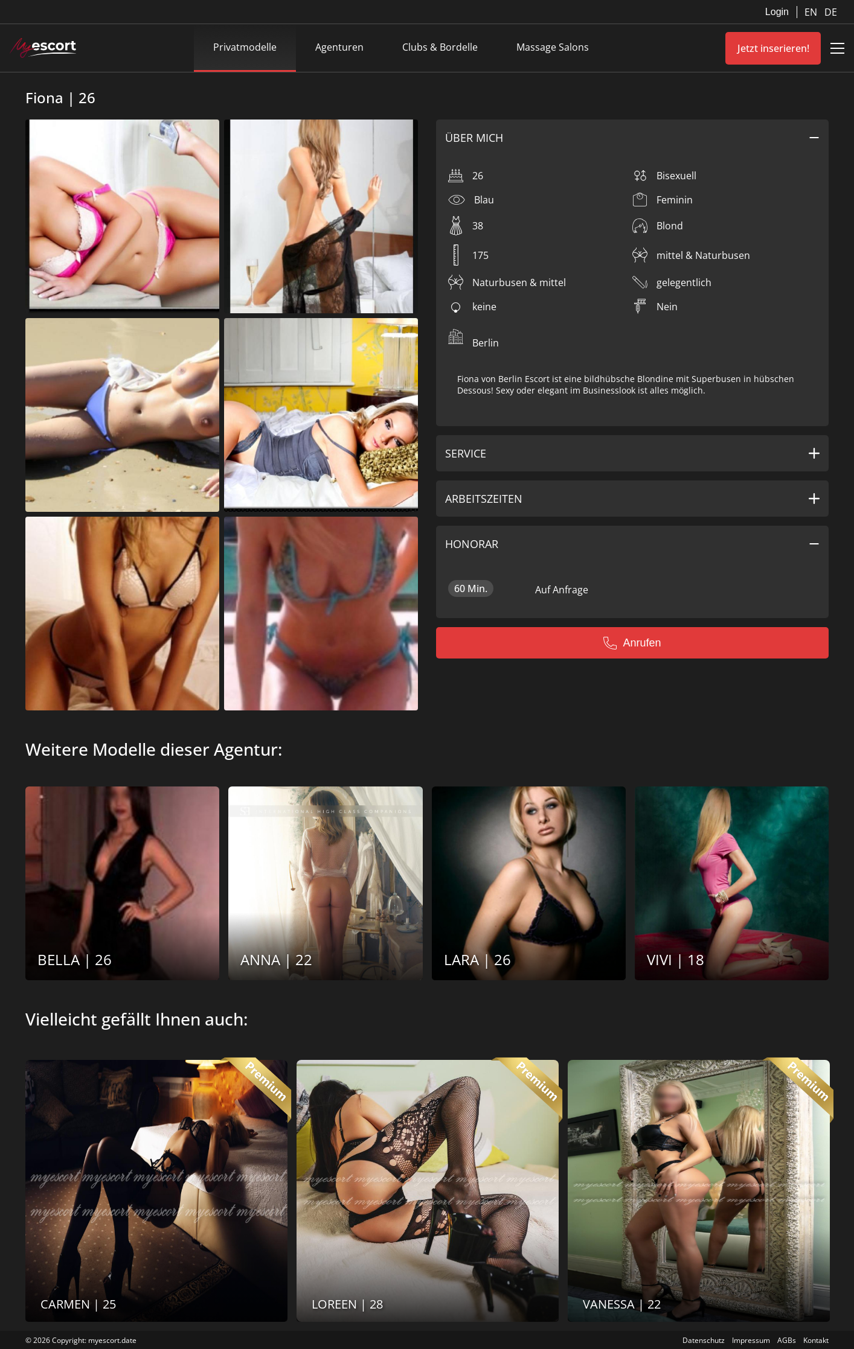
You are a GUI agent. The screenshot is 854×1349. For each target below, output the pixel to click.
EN (812, 12)
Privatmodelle (245, 47)
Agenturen (339, 47)
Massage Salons (552, 47)
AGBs (786, 1340)
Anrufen (632, 642)
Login (777, 12)
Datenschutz (703, 1340)
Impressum (751, 1340)
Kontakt (816, 1340)
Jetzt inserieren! (773, 48)
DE (830, 12)
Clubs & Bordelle (440, 47)
